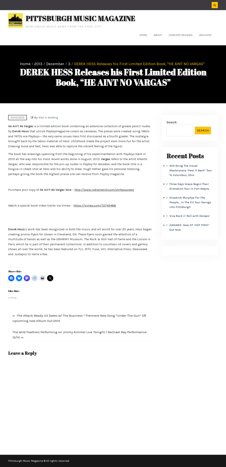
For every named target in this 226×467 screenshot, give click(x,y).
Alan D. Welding (48, 117)
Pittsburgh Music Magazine (80, 18)
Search (171, 122)
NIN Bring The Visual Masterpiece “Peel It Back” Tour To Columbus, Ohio (190, 170)
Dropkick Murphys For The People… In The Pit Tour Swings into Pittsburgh (190, 202)
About (158, 35)
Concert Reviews (181, 35)
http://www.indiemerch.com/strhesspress (104, 190)
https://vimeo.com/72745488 (95, 205)
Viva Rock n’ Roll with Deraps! (189, 216)
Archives (205, 35)
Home (143, 35)
